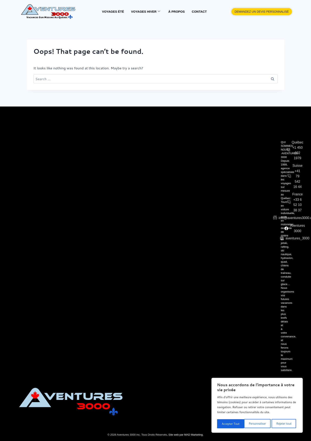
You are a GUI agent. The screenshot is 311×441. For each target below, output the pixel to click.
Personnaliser (230, 424)
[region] (257, 406)
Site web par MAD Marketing (185, 434)
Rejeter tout (257, 424)
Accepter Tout (283, 424)
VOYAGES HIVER (145, 11)
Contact (199, 11)
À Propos (176, 11)
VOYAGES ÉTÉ (113, 11)
